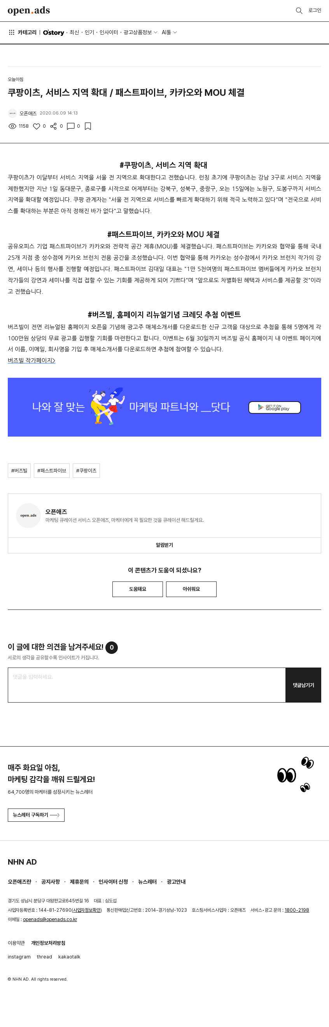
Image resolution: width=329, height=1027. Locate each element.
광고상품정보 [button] (138, 32)
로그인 (314, 10)
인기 (89, 32)
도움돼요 (137, 589)
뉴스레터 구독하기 (36, 815)
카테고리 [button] (22, 32)
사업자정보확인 (86, 910)
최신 (74, 32)
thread (44, 957)
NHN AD (22, 862)
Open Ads (29, 11)
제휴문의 (79, 882)
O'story (53, 32)
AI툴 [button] (166, 32)
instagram (19, 957)
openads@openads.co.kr (50, 919)
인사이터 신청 (113, 882)
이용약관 (16, 943)
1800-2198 (297, 910)
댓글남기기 (303, 685)
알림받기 (164, 545)
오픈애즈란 (19, 882)
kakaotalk (69, 957)
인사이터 (109, 32)
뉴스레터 (147, 882)
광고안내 (176, 882)
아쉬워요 (191, 589)
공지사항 (50, 882)
